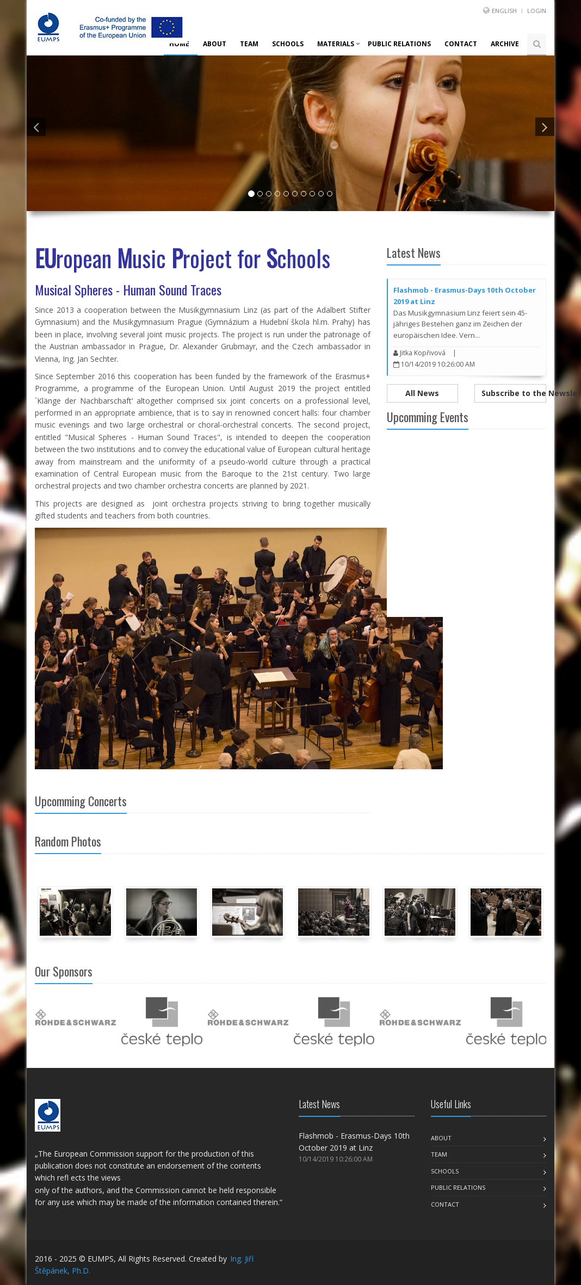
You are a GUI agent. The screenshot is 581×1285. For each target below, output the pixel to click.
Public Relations (399, 43)
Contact (460, 43)
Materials (335, 43)
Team (249, 43)
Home (179, 43)
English (504, 11)
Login (536, 11)
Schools (288, 43)
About (214, 43)
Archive (505, 43)
